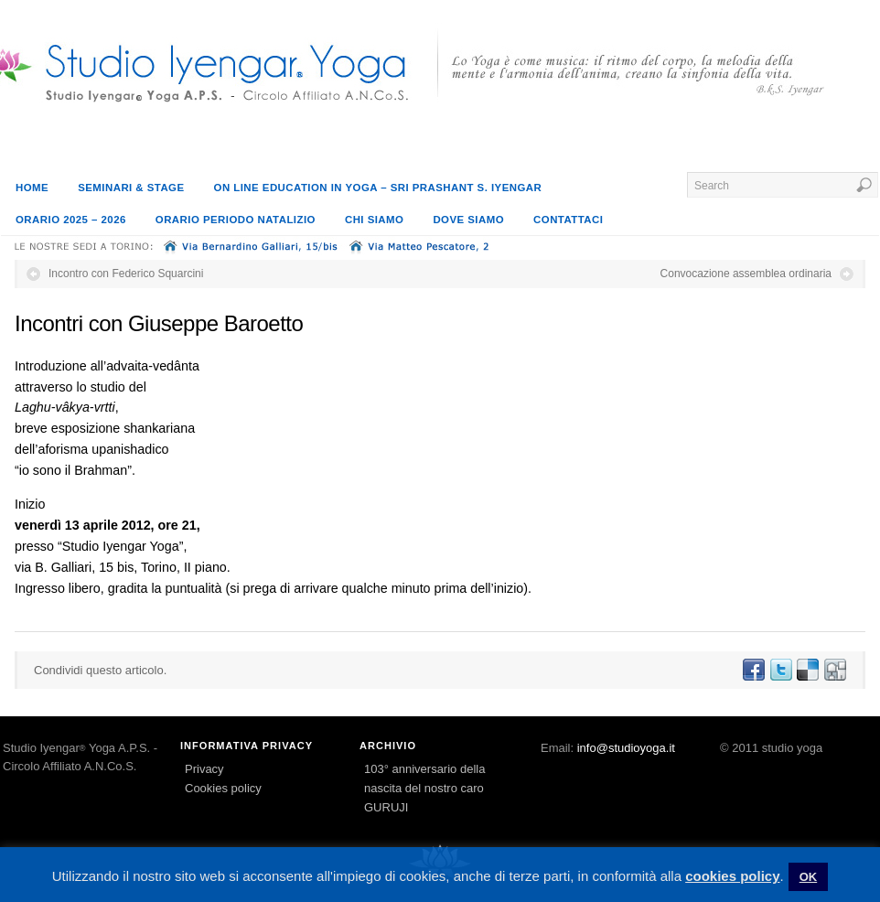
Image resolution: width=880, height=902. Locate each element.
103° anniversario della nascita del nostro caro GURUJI (424, 788)
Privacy (204, 769)
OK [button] (809, 877)
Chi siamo (374, 219)
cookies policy (732, 876)
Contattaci (568, 219)
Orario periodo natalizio (236, 219)
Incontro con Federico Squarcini (125, 273)
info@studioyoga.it (626, 748)
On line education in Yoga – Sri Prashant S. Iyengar (378, 187)
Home (32, 187)
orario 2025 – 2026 (71, 219)
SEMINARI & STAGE (131, 187)
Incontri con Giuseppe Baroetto (159, 323)
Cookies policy (223, 788)
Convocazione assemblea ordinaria (746, 273)
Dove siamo (468, 219)
